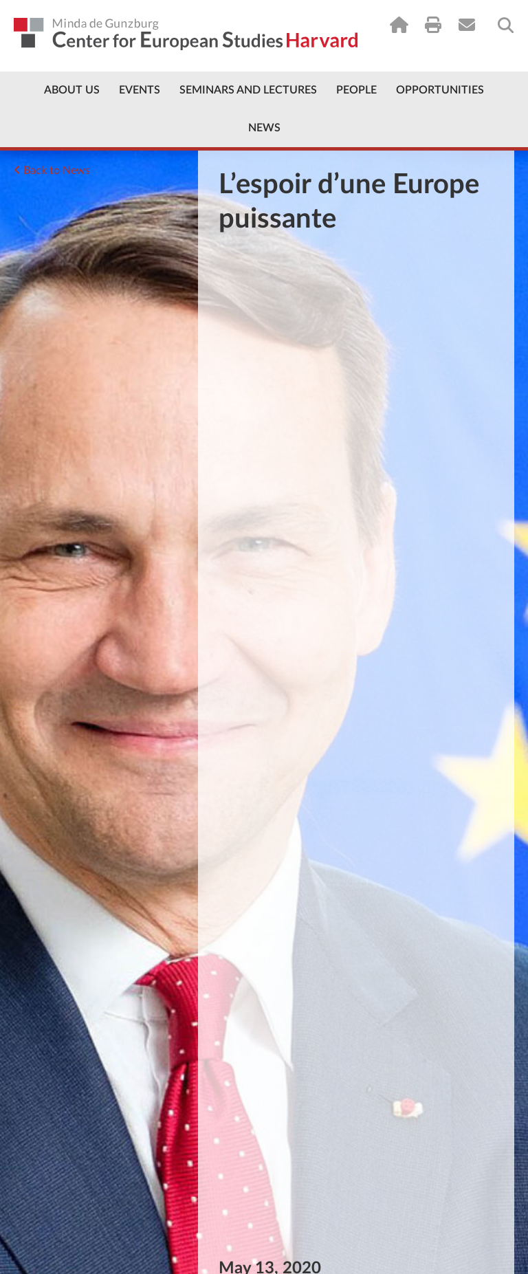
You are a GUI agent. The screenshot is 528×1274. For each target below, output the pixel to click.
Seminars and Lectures (248, 90)
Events (139, 90)
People (356, 90)
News (264, 127)
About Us (72, 90)
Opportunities (440, 90)
